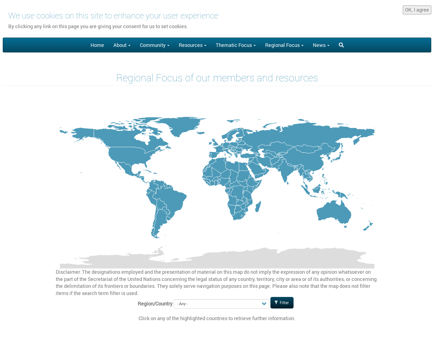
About (122, 45)
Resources (192, 45)
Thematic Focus (236, 45)
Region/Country (155, 303)
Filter (281, 302)
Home (97, 45)
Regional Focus (284, 45)
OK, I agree (417, 7)
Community (154, 45)
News (321, 45)
